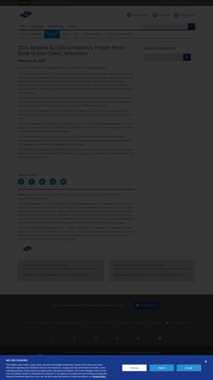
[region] (106, 367)
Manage (135, 367)
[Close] (205, 361)
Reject (162, 367)
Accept (189, 367)
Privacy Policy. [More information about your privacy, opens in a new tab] (99, 376)
